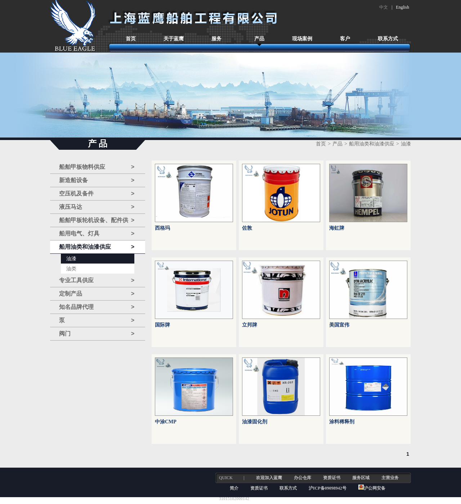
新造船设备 (96, 180)
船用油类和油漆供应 (96, 246)
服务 (216, 38)
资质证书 (331, 477)
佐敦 (247, 228)
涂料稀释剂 (341, 421)
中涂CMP (165, 421)
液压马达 (96, 207)
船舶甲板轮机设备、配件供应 (96, 220)
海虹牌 (336, 228)
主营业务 (390, 477)
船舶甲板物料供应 (96, 167)
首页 (131, 38)
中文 (383, 7)
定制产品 (96, 293)
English (402, 7)
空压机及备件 (96, 193)
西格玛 (162, 228)
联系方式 (388, 38)
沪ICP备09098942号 (328, 488)
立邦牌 (249, 325)
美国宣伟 (339, 325)
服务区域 (361, 477)
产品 (259, 38)
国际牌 (162, 325)
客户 (345, 38)
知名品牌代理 (96, 307)
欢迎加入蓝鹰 (269, 477)
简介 (234, 488)
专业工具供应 (96, 280)
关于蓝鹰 (174, 38)
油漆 (71, 258)
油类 (71, 268)
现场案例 (302, 38)
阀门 (96, 333)
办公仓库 (302, 477)
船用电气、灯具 (96, 233)
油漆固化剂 (254, 421)
